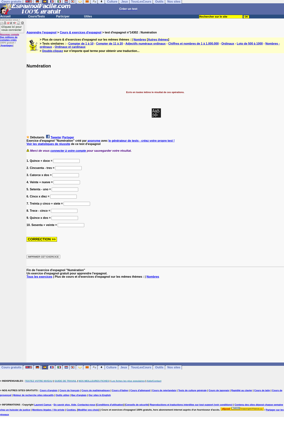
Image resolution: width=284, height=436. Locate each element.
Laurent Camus (43, 404)
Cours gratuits (11, 367)
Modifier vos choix (88, 409)
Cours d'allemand (140, 390)
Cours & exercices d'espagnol (80, 32)
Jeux (123, 367)
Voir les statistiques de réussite (48, 144)
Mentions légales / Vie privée (48, 409)
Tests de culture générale (192, 390)
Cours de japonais (219, 390)
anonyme (93, 140)
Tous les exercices (39, 276)
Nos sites (173, 367)
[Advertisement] (155, 320)
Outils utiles (62, 395)
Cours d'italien (120, 390)
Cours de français (70, 390)
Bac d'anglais (78, 395)
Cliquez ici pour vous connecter (11, 28)
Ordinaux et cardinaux (70, 46)
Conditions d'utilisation (110, 404)
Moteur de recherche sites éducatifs (33, 395)
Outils (159, 367)
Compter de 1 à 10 (81, 43)
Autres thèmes (158, 39)
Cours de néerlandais (164, 390)
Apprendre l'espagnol (41, 32)
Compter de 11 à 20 (109, 43)
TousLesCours (141, 367)
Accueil (5, 16)
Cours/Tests (36, 16)
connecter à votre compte (68, 150)
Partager (68, 137)
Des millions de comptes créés (9, 37)
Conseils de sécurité (136, 404)
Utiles (88, 16)
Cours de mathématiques (95, 390)
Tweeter (56, 137)
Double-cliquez (52, 50)
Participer (63, 16)
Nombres (140, 39)
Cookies (71, 409)
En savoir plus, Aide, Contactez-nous (74, 404)
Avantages (7, 45)
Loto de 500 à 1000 (250, 43)
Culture (111, 367)
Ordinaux (227, 43)
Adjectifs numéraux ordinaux (145, 43)
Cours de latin (262, 390)
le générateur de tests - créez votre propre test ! (141, 140)
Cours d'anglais (49, 390)
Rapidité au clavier (241, 390)
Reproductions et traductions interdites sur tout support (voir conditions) (191, 404)
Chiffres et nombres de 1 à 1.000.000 (193, 43)
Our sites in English (99, 395)
